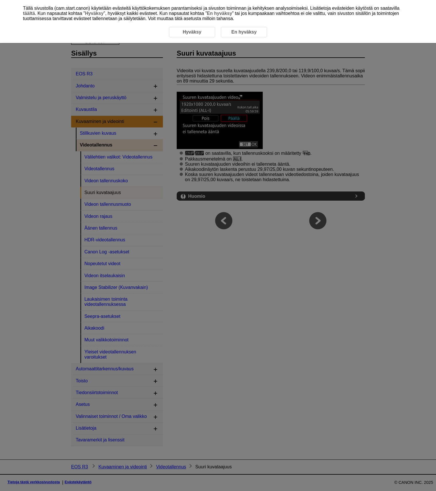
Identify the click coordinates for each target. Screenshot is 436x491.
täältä (29, 13)
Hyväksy (94, 13)
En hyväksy (219, 13)
